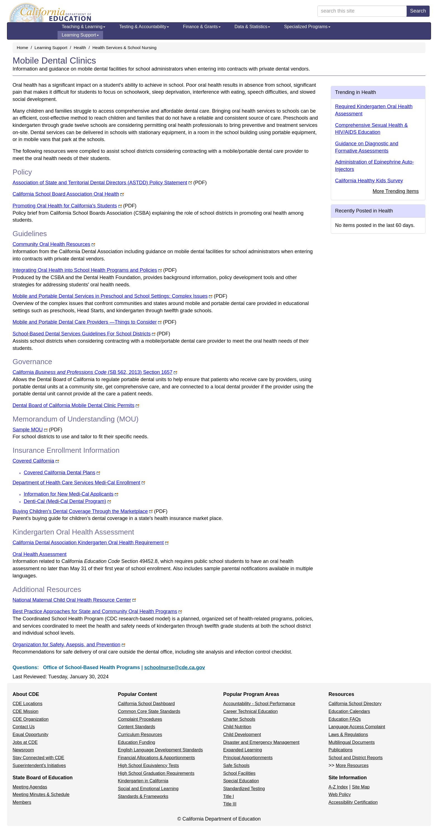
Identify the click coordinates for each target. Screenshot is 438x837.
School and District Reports (355, 757)
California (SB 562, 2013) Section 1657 (92, 372)
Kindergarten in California (143, 780)
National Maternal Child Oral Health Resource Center (72, 600)
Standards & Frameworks (143, 796)
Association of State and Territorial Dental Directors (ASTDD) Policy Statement (100, 182)
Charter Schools (239, 719)
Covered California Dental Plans (59, 472)
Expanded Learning (242, 750)
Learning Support (80, 35)
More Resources (352, 765)
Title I (228, 796)
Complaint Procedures (140, 719)
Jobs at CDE (25, 742)
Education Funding (136, 742)
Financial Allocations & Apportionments (156, 757)
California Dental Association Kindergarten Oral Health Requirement (88, 542)
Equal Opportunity (30, 734)
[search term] (362, 11)
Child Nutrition (237, 726)
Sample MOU (28, 429)
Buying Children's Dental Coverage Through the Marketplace (80, 511)
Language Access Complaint (356, 726)
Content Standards (136, 726)
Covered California (33, 461)
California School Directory (354, 703)
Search (418, 11)
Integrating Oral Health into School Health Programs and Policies (85, 270)
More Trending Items (396, 191)
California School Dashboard (146, 703)
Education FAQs (344, 719)
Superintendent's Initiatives (39, 765)
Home (22, 47)
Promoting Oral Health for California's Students (65, 206)
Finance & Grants (202, 26)
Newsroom (23, 750)
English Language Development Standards (160, 750)
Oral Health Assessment (39, 554)
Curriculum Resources (140, 734)
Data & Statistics (252, 26)
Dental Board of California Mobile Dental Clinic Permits (73, 405)
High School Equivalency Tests (148, 765)
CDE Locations (27, 703)
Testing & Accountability (144, 26)
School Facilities (239, 773)
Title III (229, 804)
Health (80, 47)
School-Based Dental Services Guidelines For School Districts (82, 334)
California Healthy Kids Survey (369, 180)
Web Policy (339, 794)
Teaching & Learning (83, 26)
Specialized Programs (307, 26)
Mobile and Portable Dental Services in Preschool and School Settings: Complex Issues (110, 296)
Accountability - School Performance (259, 703)
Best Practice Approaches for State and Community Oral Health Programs (95, 611)
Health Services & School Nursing (124, 47)
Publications (340, 750)
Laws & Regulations (348, 734)
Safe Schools (236, 765)
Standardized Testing (244, 788)
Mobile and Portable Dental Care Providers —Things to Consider (85, 322)
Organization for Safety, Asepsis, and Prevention (66, 644)
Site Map (361, 787)
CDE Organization (31, 719)
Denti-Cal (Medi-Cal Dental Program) (65, 501)
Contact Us (24, 726)
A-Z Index (338, 787)
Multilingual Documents (351, 742)
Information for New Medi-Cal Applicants (68, 494)
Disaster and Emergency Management (261, 742)
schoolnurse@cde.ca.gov (174, 667)
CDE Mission (25, 711)
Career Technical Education (250, 711)
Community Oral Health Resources (51, 244)
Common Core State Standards (149, 711)
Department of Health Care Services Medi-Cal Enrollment (76, 482)
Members (22, 802)
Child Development (242, 734)
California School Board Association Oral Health (66, 194)
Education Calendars (349, 711)
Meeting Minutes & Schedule (41, 794)
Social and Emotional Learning (148, 788)
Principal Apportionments (248, 757)
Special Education (241, 780)
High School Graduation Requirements (156, 773)
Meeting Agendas (30, 787)
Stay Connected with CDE (38, 757)
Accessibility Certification (353, 802)
